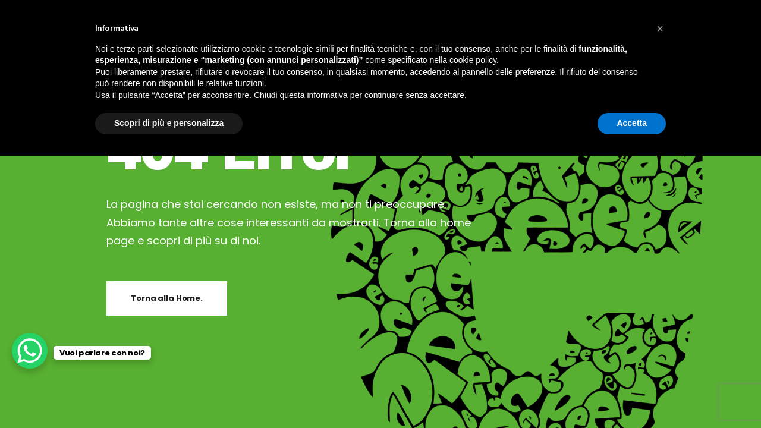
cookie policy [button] (472, 60)
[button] (659, 28)
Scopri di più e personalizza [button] (169, 123)
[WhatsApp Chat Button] (30, 351)
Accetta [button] (632, 123)
